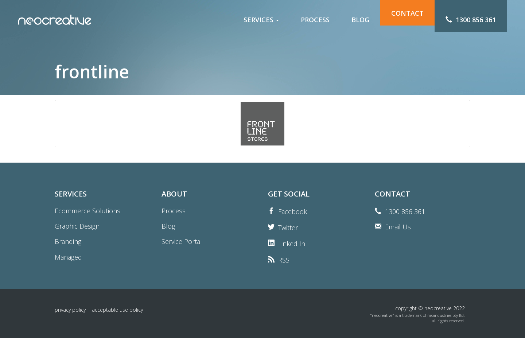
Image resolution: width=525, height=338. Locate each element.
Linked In (291, 243)
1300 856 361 (405, 211)
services (261, 19)
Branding (68, 241)
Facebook (292, 211)
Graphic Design (77, 226)
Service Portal (182, 241)
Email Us (398, 226)
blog (360, 19)
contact (407, 19)
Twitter (288, 227)
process (315, 19)
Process (174, 210)
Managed (68, 257)
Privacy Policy (70, 309)
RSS (283, 260)
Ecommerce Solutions (87, 210)
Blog (168, 226)
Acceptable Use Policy (117, 309)
